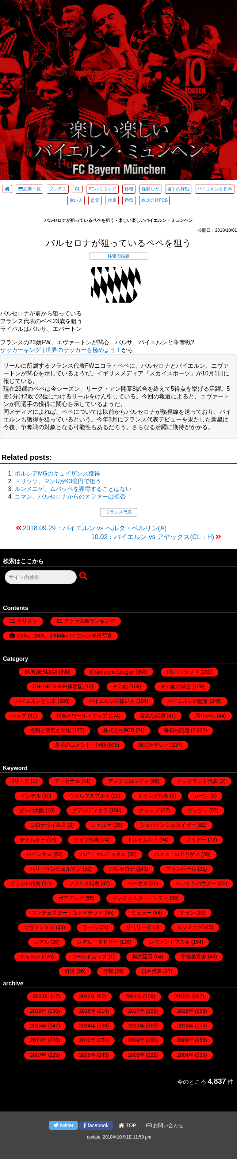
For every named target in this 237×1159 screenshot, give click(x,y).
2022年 (87, 996)
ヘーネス (137, 883)
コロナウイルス (48, 825)
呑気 (129, 200)
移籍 (129, 189)
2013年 (136, 1026)
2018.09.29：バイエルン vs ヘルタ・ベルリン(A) (95, 528)
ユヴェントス (39, 927)
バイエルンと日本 (214, 189)
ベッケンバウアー (196, 883)
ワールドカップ (89, 956)
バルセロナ (122, 869)
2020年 (182, 996)
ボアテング (71, 898)
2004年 (185, 1055)
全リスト (27, 621)
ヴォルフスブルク (89, 796)
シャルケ (101, 825)
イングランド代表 (197, 781)
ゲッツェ (197, 810)
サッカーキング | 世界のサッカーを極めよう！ (61, 350)
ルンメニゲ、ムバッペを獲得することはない (73, 489)
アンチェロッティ (128, 781)
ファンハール (181, 869)
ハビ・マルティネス (103, 854)
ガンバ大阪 (31, 810)
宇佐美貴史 (193, 956)
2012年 (185, 1026)
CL (77, 189)
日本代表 (151, 971)
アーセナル (67, 781)
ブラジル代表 (25, 883)
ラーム (90, 927)
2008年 (185, 1040)
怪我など (150, 189)
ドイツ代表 (86, 839)
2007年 (38, 1055)
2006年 (87, 1055)
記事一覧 (29, 189)
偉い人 (76, 200)
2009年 (136, 1040)
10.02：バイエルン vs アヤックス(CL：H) (152, 537)
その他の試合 (175, 686)
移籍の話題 (119, 255)
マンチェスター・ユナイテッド (67, 913)
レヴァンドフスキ (169, 942)
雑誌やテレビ (153, 745)
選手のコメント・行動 (80, 745)
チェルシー (33, 839)
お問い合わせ (165, 1125)
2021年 (133, 996)
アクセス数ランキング (89, 621)
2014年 (87, 1026)
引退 (70, 971)
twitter (63, 1125)
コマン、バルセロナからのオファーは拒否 (70, 496)
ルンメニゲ (190, 927)
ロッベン (30, 956)
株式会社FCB (154, 200)
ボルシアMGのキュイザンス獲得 (57, 473)
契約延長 (142, 956)
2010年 (87, 1040)
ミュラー (141, 913)
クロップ (149, 810)
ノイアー (196, 839)
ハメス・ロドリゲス (177, 854)
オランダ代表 (153, 796)
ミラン (187, 913)
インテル (30, 796)
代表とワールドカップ (81, 716)
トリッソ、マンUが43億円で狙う (58, 481)
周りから (205, 716)
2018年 (87, 1011)
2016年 (185, 1011)
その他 (120, 686)
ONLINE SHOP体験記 (58, 686)
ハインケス (39, 854)
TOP (127, 1125)
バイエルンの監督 (187, 701)
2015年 (38, 1026)
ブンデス (57, 189)
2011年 (38, 1040)
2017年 (136, 1011)
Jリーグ (20, 781)
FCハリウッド (102, 189)
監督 (95, 200)
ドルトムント (142, 839)
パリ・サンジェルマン (55, 869)
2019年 (38, 1011)
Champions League (112, 672)
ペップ (18, 716)
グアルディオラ (90, 810)
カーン (201, 796)
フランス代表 (119, 512)
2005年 (136, 1055)
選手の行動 (178, 189)
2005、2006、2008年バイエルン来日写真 (64, 636)
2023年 (41, 996)
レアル (41, 942)
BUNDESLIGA (40, 672)
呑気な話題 (152, 716)
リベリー (136, 927)
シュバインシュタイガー (168, 825)
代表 (112, 200)
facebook (96, 1125)
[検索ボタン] (84, 576)
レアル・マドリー (97, 942)
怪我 (108, 971)
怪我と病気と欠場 (50, 730)
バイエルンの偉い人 (112, 701)
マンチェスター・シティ (140, 898)
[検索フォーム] (41, 577)
